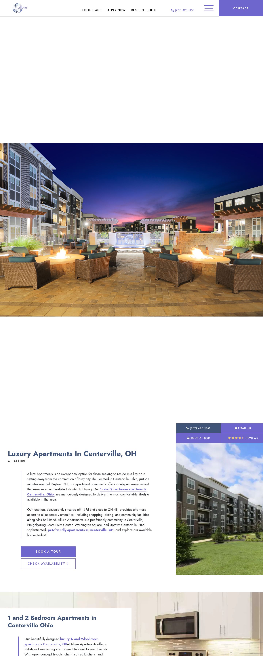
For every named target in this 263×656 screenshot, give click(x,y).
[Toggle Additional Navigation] (209, 8)
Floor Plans (91, 10)
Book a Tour (48, 552)
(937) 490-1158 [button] (198, 428)
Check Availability (48, 564)
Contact (241, 8)
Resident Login (144, 10)
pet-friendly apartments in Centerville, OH (81, 530)
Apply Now (116, 10)
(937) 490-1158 (182, 10)
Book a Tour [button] (198, 438)
